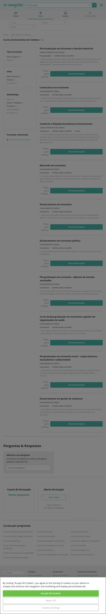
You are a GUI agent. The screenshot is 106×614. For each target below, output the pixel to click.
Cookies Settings (51, 607)
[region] (53, 595)
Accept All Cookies (51, 593)
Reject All (51, 600)
